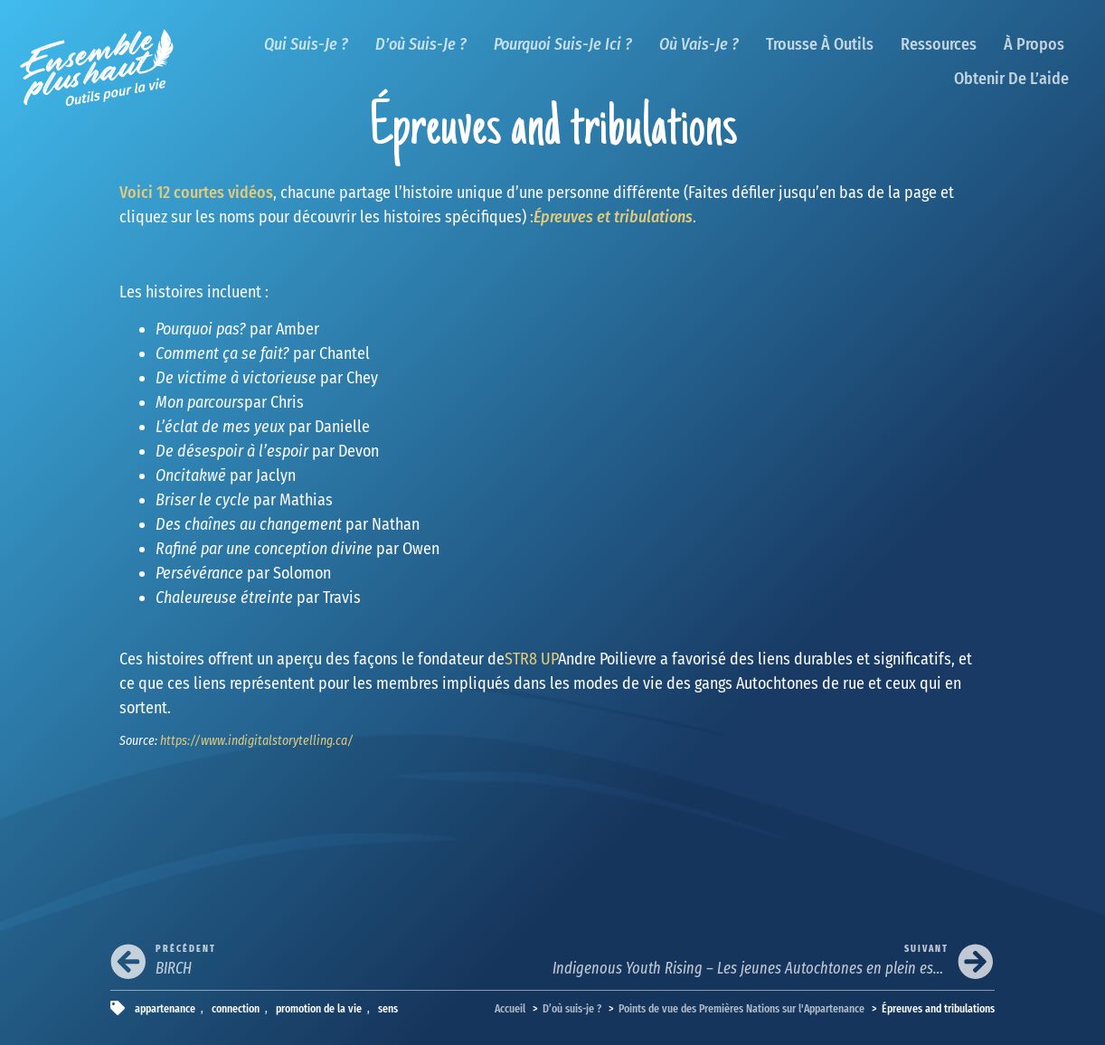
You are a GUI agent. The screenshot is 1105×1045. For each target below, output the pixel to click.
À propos (1034, 44)
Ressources (939, 44)
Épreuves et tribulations (613, 217)
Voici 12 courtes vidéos (196, 192)
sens (388, 1008)
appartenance (165, 1008)
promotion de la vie (319, 1008)
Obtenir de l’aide (1011, 79)
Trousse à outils (820, 44)
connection (236, 1008)
